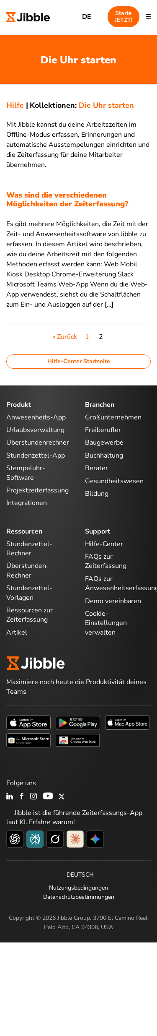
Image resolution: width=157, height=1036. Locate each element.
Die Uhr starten (106, 105)
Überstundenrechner (37, 442)
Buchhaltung (104, 455)
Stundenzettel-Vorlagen (29, 592)
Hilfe (15, 105)
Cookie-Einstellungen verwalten (106, 623)
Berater (96, 468)
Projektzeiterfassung (37, 490)
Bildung (96, 493)
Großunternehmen (113, 417)
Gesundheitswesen (114, 481)
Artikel (16, 632)
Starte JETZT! (123, 16)
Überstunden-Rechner (27, 570)
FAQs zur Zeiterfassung (105, 561)
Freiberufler (103, 430)
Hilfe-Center (104, 544)
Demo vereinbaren (113, 601)
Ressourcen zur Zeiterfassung (29, 615)
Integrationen (26, 503)
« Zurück (64, 336)
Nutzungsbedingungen (78, 888)
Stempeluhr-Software (25, 472)
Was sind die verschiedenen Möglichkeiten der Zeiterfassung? (67, 199)
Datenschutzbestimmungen (78, 897)
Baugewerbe (104, 442)
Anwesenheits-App (36, 417)
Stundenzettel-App (35, 455)
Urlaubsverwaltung (35, 430)
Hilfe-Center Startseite (78, 361)
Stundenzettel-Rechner (29, 548)
